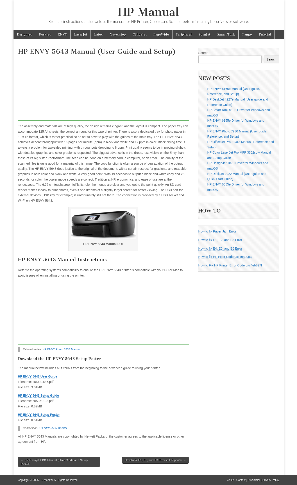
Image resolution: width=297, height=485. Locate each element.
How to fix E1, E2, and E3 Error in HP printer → (155, 460)
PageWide (161, 34)
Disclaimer (254, 480)
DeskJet (45, 34)
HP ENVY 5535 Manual (52, 428)
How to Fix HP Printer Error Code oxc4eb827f (230, 265)
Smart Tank (226, 34)
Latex (98, 34)
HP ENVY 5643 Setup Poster (39, 414)
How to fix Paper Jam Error (217, 231)
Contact (241, 480)
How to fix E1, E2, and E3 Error (220, 240)
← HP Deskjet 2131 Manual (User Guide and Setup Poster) (54, 461)
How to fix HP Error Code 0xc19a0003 (225, 257)
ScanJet (204, 34)
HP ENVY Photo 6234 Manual (61, 349)
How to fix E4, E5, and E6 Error (220, 248)
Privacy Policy (270, 480)
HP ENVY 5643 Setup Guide (38, 395)
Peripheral (184, 34)
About (230, 480)
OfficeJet (140, 34)
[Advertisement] (103, 89)
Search (203, 53)
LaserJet (80, 34)
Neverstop (118, 34)
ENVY (62, 34)
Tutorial (265, 34)
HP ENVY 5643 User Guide (37, 376)
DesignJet (24, 34)
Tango (247, 34)
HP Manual (148, 12)
